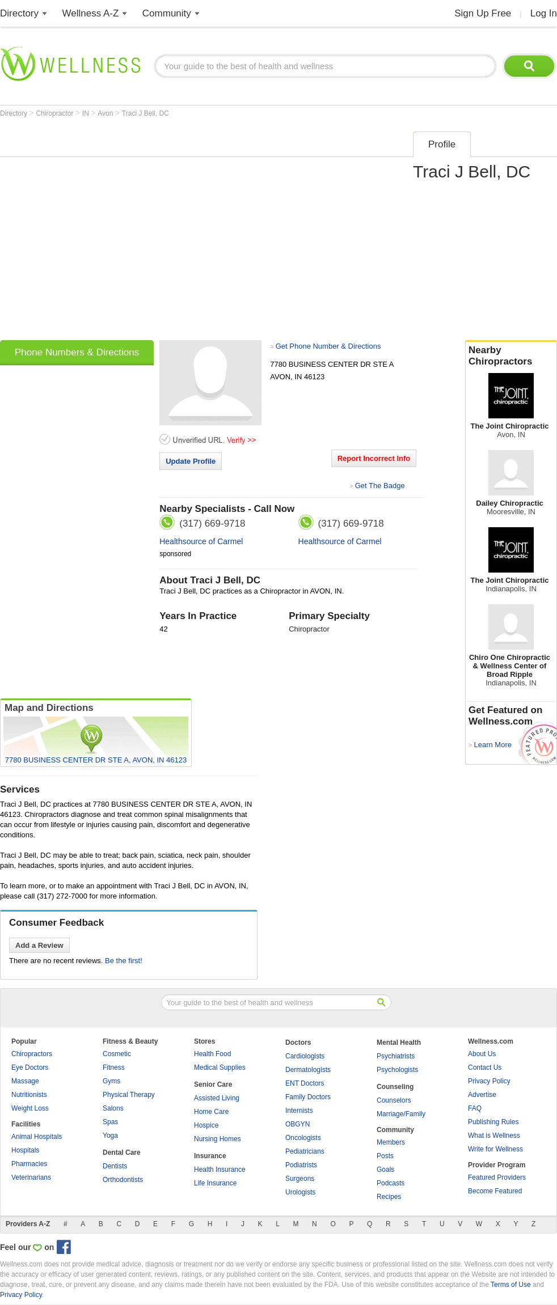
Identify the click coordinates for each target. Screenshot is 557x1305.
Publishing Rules (493, 1122)
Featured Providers (497, 1177)
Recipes (389, 1197)
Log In (543, 13)
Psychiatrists (396, 1056)
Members (391, 1142)
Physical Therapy (129, 1095)
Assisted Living (216, 1098)
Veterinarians (31, 1177)
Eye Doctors (29, 1067)
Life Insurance (215, 1183)
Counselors (394, 1100)
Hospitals (25, 1150)
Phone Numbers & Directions (77, 352)
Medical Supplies (220, 1067)
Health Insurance (220, 1169)
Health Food (212, 1054)
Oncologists (303, 1138)
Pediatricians (304, 1151)
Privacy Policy (489, 1081)
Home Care (211, 1112)
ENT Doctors (304, 1083)
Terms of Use (511, 1285)
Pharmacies (29, 1164)
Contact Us (484, 1067)
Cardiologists (304, 1056)
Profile (441, 144)
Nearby (511, 356)
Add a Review (39, 945)
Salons (113, 1108)
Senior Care (213, 1084)
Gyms (111, 1081)
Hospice (206, 1125)
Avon (106, 113)
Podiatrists (301, 1165)
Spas (110, 1122)
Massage (25, 1081)
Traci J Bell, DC (145, 113)
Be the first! (123, 960)
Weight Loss (30, 1108)
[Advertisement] (106, 232)
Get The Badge (380, 485)
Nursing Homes (217, 1139)
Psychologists (397, 1070)
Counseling (395, 1087)
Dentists (115, 1166)
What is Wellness (494, 1135)
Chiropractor (55, 113)
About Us (482, 1054)
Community (166, 13)
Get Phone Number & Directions (328, 346)
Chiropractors (31, 1054)
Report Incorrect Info (374, 458)
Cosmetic (117, 1054)
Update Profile (191, 461)
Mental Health (399, 1042)
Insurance (210, 1156)
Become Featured (495, 1191)
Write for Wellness (495, 1149)
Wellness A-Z (90, 13)
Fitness (114, 1067)
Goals (385, 1169)
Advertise (482, 1095)
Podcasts (390, 1183)
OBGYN (297, 1124)
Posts (385, 1156)
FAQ (475, 1108)
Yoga (110, 1135)
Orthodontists (123, 1180)
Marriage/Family (401, 1114)
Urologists (300, 1192)
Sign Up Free (482, 13)
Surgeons (299, 1179)
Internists (299, 1111)
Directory (19, 13)
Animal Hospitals (36, 1137)
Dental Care (122, 1152)
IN (86, 113)
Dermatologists (308, 1070)
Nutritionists (29, 1095)
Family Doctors (308, 1097)
